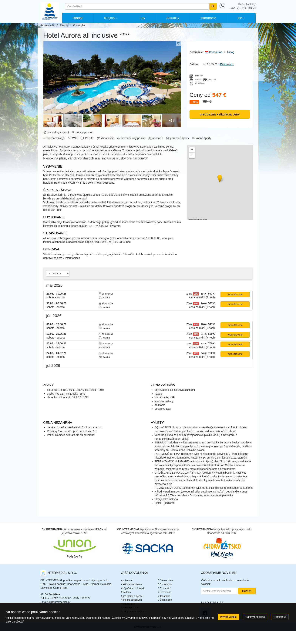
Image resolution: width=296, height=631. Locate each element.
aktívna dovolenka (132, 584)
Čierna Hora (166, 580)
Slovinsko (165, 588)
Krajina (109, 18)
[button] (219, 177)
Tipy (142, 18)
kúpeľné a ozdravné (133, 588)
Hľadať (78, 18)
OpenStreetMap (194, 219)
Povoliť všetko (228, 616)
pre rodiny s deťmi (132, 596)
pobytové (128, 580)
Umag (230, 52)
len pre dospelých (132, 599)
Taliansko (165, 596)
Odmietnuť (280, 616)
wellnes (127, 592)
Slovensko (165, 592)
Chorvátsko (214, 52)
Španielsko (166, 599)
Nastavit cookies (255, 616)
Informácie (208, 18)
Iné (239, 18)
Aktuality (172, 18)
